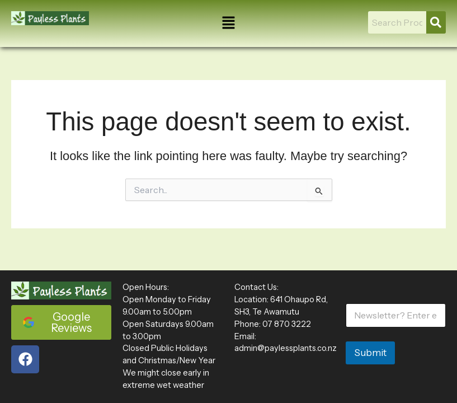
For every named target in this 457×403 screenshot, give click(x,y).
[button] (228, 23)
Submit (370, 352)
